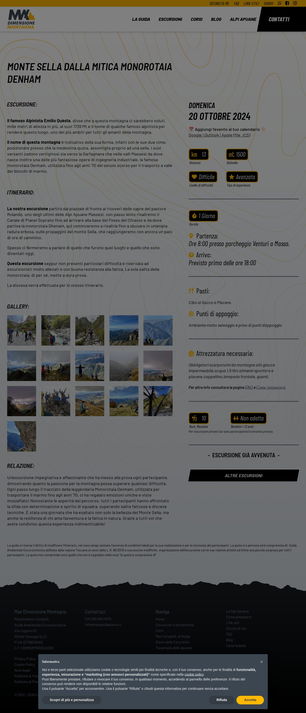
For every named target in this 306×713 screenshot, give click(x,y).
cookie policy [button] (194, 674)
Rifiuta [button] (222, 700)
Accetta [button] (250, 700)
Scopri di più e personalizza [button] (72, 700)
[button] (261, 662)
